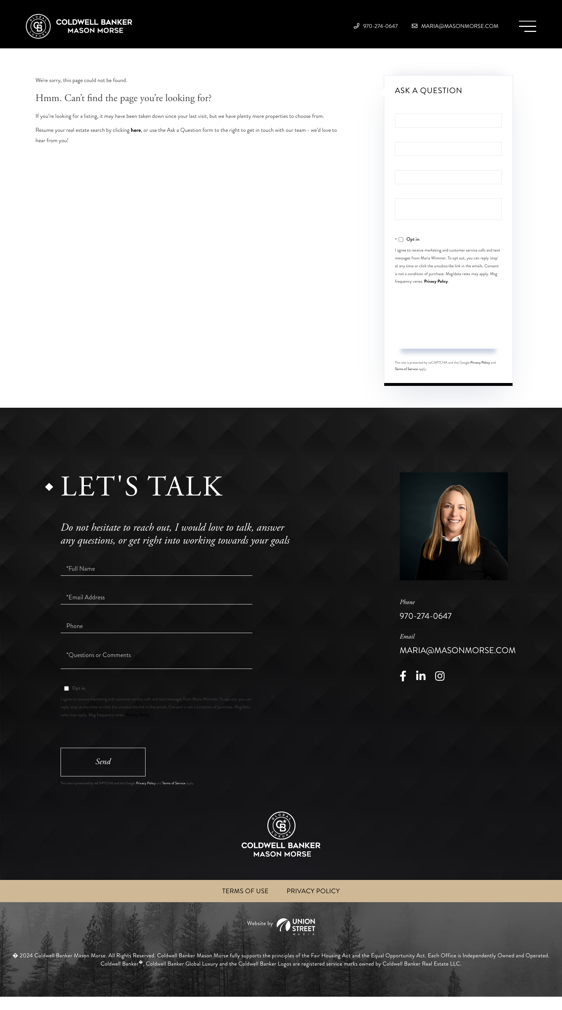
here (136, 139)
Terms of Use (243, 904)
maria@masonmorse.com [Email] (439, 28)
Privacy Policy (436, 290)
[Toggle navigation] (524, 29)
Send (448, 344)
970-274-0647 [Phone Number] (340, 28)
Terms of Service (406, 378)
